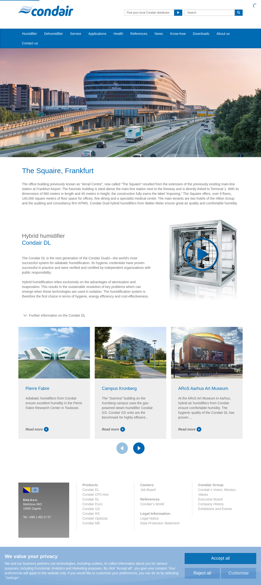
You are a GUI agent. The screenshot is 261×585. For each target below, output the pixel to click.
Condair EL (91, 490)
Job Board (148, 490)
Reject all (202, 573)
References (138, 34)
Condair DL (91, 499)
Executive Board (210, 499)
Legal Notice (149, 518)
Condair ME (91, 523)
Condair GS (91, 509)
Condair (45, 10)
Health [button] (118, 34)
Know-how (178, 34)
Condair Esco (93, 504)
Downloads (201, 34)
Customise (238, 573)
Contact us (30, 43)
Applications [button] (97, 34)
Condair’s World (152, 504)
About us (223, 34)
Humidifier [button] (29, 34)
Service (75, 34)
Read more (37, 429)
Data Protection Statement (159, 523)
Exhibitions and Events (215, 509)
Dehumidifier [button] (53, 34)
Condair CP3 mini (96, 494)
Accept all (220, 558)
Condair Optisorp (95, 518)
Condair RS (91, 514)
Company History (211, 504)
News (159, 34)
